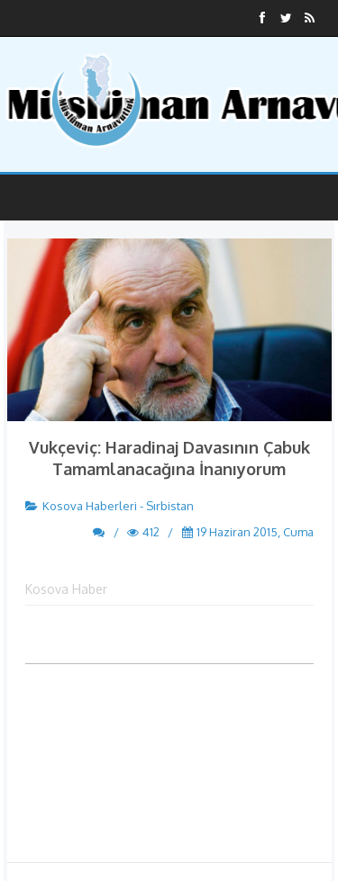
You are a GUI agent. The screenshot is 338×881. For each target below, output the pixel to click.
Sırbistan (170, 506)
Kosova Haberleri (89, 506)
